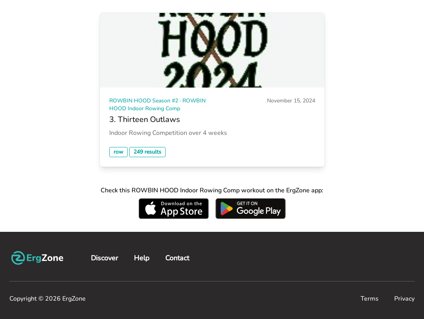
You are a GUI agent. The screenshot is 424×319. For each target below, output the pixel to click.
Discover (104, 258)
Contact (177, 258)
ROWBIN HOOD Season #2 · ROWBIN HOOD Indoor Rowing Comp (157, 104)
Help (142, 258)
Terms (370, 298)
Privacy (404, 298)
